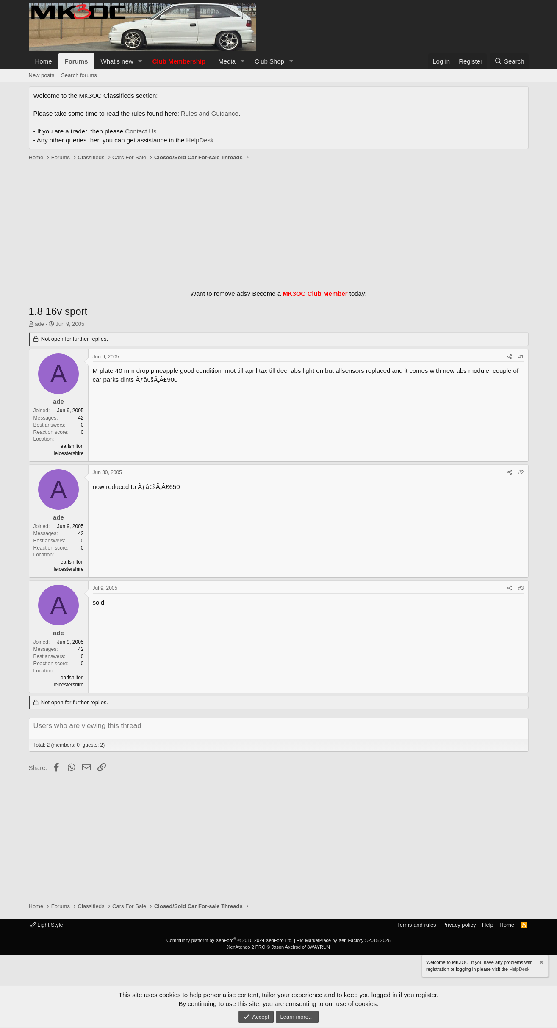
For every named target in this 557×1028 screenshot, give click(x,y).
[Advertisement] (279, 223)
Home (43, 61)
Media (227, 61)
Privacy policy (459, 925)
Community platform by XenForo (229, 940)
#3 (521, 588)
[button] (140, 61)
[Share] (509, 357)
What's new (117, 61)
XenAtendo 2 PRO (246, 947)
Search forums (79, 75)
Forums (76, 61)
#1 (521, 357)
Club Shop (269, 61)
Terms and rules (416, 925)
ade (39, 324)
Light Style (46, 925)
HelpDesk (200, 140)
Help (487, 925)
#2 (521, 472)
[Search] (509, 61)
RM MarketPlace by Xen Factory (344, 940)
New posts (42, 75)
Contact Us (140, 131)
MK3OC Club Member (315, 293)
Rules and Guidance (209, 113)
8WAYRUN (318, 947)
